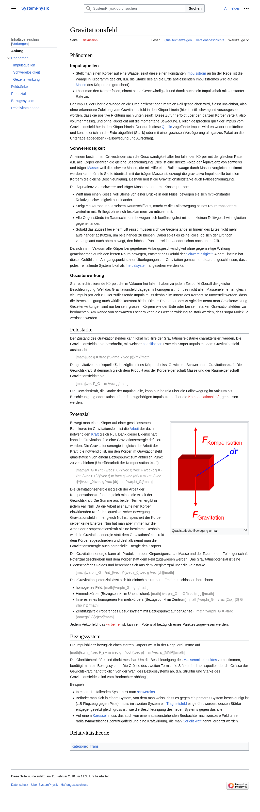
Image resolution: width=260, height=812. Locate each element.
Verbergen (20, 44)
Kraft (95, 434)
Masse (81, 85)
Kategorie (79, 746)
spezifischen (152, 344)
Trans (94, 746)
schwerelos (146, 692)
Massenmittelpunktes (200, 660)
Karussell (100, 715)
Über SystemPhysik (44, 785)
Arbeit (134, 429)
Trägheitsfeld (176, 704)
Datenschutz (19, 785)
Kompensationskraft (204, 397)
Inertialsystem (137, 265)
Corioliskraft (192, 721)
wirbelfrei (113, 624)
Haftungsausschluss (74, 785)
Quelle (167, 127)
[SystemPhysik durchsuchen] (135, 8)
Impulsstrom (196, 73)
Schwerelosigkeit (199, 254)
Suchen (195, 8)
